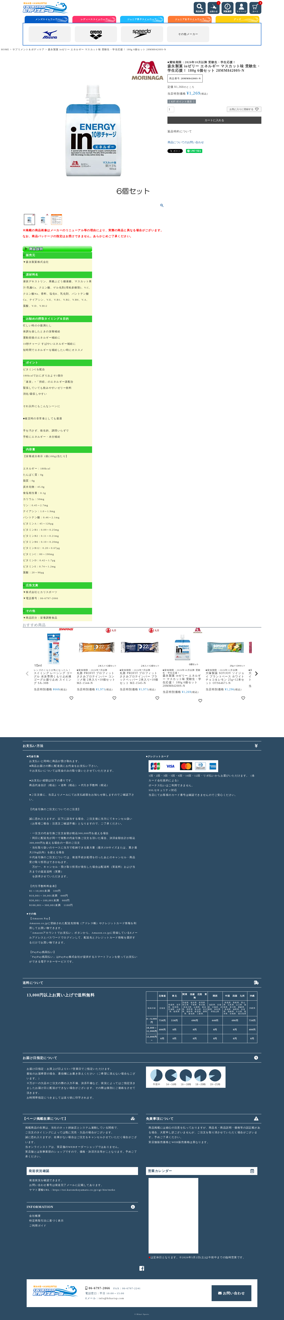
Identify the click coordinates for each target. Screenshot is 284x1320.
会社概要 (35, 1215)
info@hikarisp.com (111, 1298)
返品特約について (179, 131)
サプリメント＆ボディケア (29, 49)
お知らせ (215, 7)
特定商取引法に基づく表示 (46, 1220)
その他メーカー (188, 34)
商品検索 (200, 7)
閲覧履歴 (227, 7)
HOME (5, 49)
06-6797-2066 (97, 1288)
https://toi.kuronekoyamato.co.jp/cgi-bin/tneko (84, 1189)
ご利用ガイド (37, 1225)
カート (256, 7)
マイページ (241, 7)
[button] (27, 673)
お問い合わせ (231, 1293)
